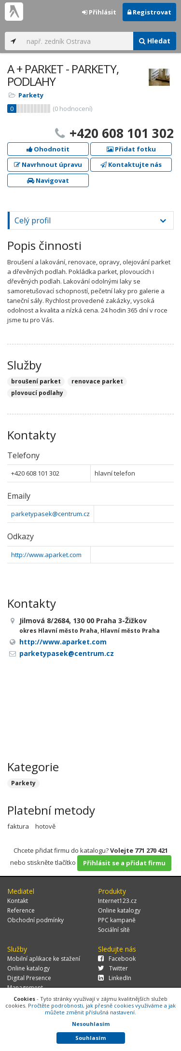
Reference (21, 910)
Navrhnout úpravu (48, 164)
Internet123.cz (117, 901)
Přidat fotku (131, 149)
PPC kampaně (117, 920)
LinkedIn (114, 978)
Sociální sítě (114, 930)
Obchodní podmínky (35, 920)
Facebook (117, 959)
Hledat (154, 40)
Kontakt (17, 901)
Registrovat (149, 12)
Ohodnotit (48, 149)
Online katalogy (119, 910)
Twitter (113, 968)
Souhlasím (90, 1037)
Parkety (30, 95)
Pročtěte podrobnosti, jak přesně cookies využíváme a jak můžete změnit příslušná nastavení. (102, 1009)
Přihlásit (99, 12)
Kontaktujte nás (131, 164)
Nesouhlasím (91, 1023)
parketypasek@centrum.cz (50, 513)
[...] (77, 41)
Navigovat (48, 180)
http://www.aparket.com (46, 554)
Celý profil (32, 220)
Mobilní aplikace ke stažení (43, 959)
